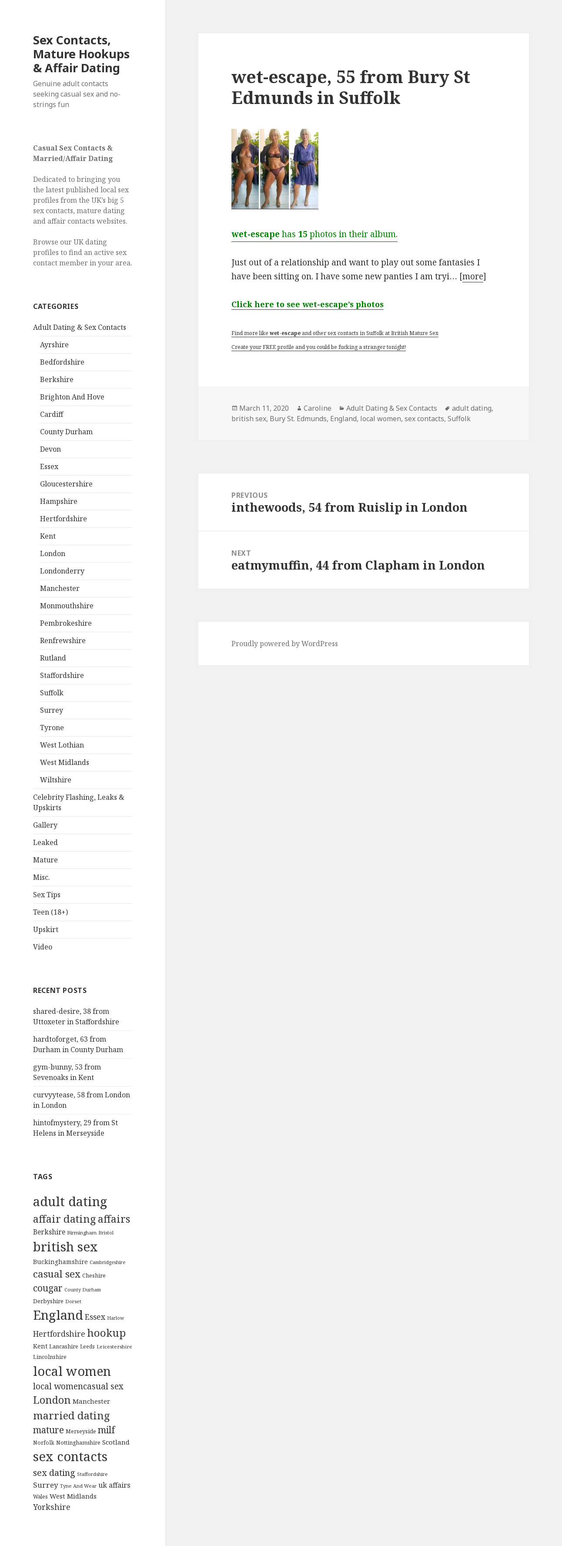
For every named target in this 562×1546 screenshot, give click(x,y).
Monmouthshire (67, 605)
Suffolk (52, 693)
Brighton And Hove (72, 397)
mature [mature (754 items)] (48, 1430)
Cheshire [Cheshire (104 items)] (94, 1275)
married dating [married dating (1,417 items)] (71, 1415)
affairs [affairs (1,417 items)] (114, 1219)
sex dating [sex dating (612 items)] (54, 1473)
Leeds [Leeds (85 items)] (87, 1346)
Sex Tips (46, 894)
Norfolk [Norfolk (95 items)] (43, 1442)
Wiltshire (55, 780)
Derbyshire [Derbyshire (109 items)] (48, 1301)
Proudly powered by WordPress (284, 643)
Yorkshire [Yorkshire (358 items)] (51, 1507)
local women (380, 418)
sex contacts (424, 418)
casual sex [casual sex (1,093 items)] (56, 1274)
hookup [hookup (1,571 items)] (106, 1332)
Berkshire (57, 379)
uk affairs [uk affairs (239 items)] (114, 1485)
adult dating (472, 408)
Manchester (60, 588)
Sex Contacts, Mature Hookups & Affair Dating (81, 54)
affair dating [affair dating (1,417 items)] (64, 1219)
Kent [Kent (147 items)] (40, 1346)
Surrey (51, 710)
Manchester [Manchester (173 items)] (91, 1401)
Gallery (45, 825)
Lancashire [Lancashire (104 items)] (63, 1346)
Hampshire (58, 501)
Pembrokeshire (66, 623)
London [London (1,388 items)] (52, 1400)
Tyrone (52, 727)
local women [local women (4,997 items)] (72, 1370)
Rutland (53, 658)
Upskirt (45, 929)
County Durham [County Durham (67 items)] (82, 1289)
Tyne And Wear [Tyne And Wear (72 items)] (78, 1485)
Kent (48, 536)
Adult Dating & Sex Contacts (79, 327)
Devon (50, 449)
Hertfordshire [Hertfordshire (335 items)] (59, 1333)
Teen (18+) (50, 912)
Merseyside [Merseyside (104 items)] (81, 1431)
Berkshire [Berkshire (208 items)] (49, 1232)
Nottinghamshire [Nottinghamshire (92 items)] (78, 1442)
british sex (248, 418)
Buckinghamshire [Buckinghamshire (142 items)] (60, 1262)
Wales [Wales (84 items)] (40, 1496)
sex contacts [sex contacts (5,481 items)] (70, 1456)
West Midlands (64, 762)
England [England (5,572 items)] (58, 1315)
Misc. (41, 877)
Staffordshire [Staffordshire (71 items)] (92, 1474)
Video (42, 947)
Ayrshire (54, 344)
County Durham (66, 431)
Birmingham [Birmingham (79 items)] (82, 1232)
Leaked (45, 842)
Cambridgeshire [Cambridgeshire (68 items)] (107, 1262)
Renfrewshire (63, 640)
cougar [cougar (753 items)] (48, 1288)
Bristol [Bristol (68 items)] (106, 1232)
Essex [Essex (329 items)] (95, 1316)
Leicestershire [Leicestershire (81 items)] (114, 1346)
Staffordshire (62, 675)
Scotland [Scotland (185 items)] (116, 1442)
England (343, 418)
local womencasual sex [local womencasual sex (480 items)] (78, 1386)
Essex (49, 466)
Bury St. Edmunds (298, 418)
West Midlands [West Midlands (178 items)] (73, 1496)
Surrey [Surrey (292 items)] (45, 1485)
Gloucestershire (66, 484)
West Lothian (62, 745)
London (52, 553)
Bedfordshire (62, 362)
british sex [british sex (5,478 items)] (65, 1246)
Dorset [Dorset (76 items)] (73, 1301)
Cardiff (51, 414)
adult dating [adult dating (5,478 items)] (70, 1201)
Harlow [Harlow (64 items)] (115, 1318)
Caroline (317, 408)
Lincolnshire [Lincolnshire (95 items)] (50, 1357)
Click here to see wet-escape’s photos (307, 304)
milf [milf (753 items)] (106, 1430)
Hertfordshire (63, 518)
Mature (45, 860)
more (472, 276)
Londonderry (62, 571)
